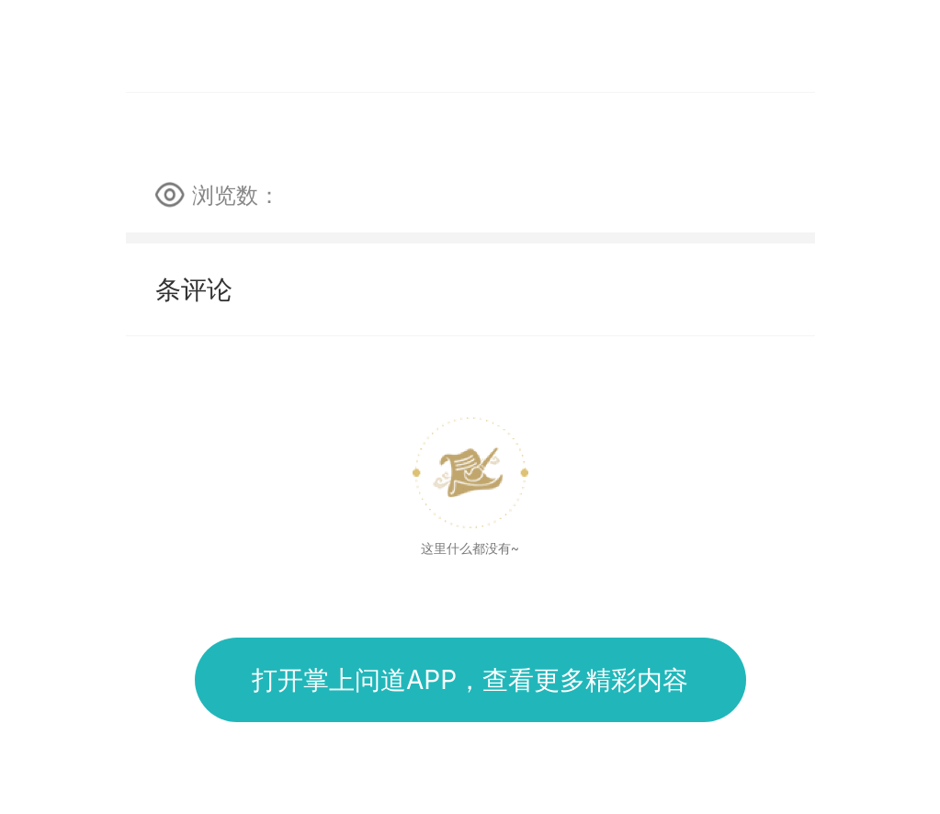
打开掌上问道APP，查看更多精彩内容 (470, 679)
